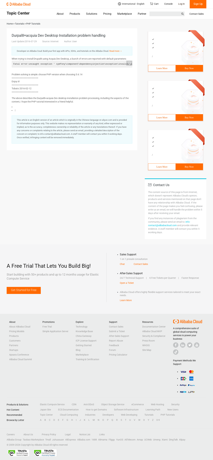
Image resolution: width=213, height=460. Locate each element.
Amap (140, 439)
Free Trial (47, 326)
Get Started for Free (23, 290)
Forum (112, 350)
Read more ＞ (115, 51)
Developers (108, 414)
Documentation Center (154, 326)
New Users (172, 409)
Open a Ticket (127, 283)
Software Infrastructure (126, 409)
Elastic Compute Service (52, 404)
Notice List (84, 434)
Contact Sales (196, 14)
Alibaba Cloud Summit (20, 359)
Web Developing (129, 414)
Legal (68, 434)
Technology (82, 326)
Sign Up (198, 4)
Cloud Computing (69, 414)
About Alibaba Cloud (19, 326)
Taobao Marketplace (33, 439)
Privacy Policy (49, 434)
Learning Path (153, 409)
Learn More (161, 68)
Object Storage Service (112, 404)
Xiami (165, 439)
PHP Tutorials (168, 414)
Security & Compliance (153, 336)
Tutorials (148, 414)
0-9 (158, 420)
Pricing (107, 13)
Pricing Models (16, 331)
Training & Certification (87, 359)
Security (175, 404)
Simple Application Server (55, 331)
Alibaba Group (14, 439)
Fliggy (112, 439)
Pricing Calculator (118, 354)
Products (75, 13)
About (60, 13)
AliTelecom (129, 439)
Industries (90, 414)
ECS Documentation (68, 409)
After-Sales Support (119, 336)
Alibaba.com (83, 439)
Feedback (114, 345)
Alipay (182, 439)
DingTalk (173, 439)
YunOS (119, 439)
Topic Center (46, 414)
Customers (14, 340)
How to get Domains (96, 409)
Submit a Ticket (117, 331)
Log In (181, 4)
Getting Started (84, 345)
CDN (74, 404)
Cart (154, 3)
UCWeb (148, 439)
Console (168, 4)
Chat (122, 264)
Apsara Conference (19, 354)
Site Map (146, 350)
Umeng (156, 439)
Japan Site (45, 409)
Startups (13, 350)
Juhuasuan (58, 439)
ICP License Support (86, 340)
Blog (78, 350)
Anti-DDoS (89, 404)
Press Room (148, 340)
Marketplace (124, 13)
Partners (143, 13)
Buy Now (189, 68)
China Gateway (84, 336)
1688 (94, 439)
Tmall (48, 439)
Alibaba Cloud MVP (152, 331)
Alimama (102, 439)
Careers (11, 434)
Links (102, 434)
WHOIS (146, 345)
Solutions (91, 13)
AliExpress (70, 439)
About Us (28, 434)
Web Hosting (157, 404)
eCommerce (137, 404)
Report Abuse (116, 340)
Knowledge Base (84, 331)
